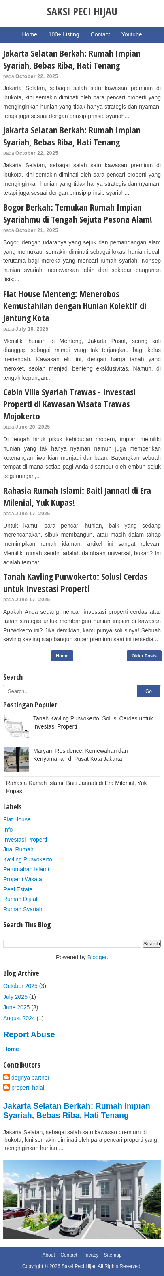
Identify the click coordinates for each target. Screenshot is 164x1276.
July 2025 (15, 997)
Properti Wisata (22, 879)
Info (8, 829)
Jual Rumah (18, 849)
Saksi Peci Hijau (79, 1266)
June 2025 (16, 1007)
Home (62, 655)
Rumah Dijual (20, 899)
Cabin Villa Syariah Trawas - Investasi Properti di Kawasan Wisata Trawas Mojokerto (69, 403)
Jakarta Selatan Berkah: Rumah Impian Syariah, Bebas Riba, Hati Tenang (72, 59)
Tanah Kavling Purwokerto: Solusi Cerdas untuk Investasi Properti (75, 582)
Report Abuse (29, 1034)
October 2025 (20, 986)
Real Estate (17, 889)
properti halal (27, 1087)
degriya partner (30, 1077)
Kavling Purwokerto (27, 859)
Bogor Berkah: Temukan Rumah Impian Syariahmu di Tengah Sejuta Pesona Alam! (77, 213)
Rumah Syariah (23, 909)
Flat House (17, 819)
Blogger (96, 957)
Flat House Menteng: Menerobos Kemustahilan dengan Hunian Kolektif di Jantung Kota (74, 305)
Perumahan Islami (26, 869)
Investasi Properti (25, 839)
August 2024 (19, 1018)
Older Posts (144, 655)
